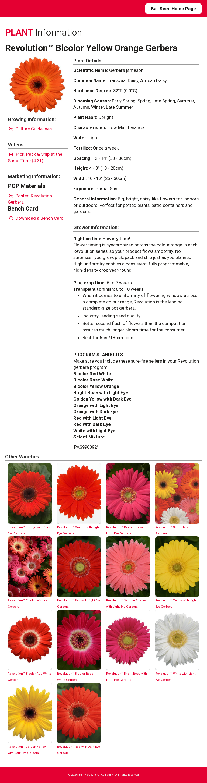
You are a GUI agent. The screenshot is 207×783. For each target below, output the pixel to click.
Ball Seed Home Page (173, 8)
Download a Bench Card (36, 218)
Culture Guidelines (30, 129)
